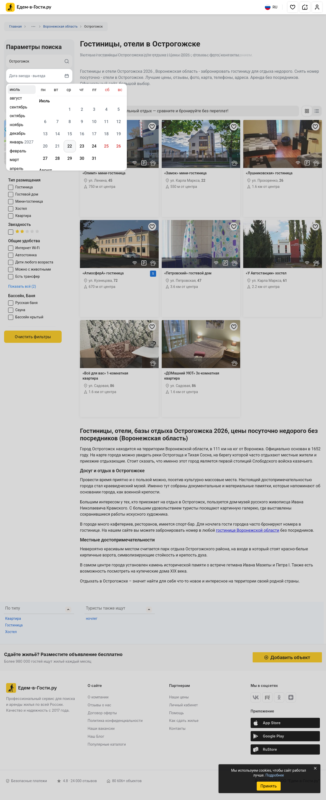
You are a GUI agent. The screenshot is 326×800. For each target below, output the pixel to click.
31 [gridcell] (94, 158)
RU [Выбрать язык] (271, 7)
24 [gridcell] (94, 146)
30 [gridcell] (81, 158)
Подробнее (274, 775)
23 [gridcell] (81, 146)
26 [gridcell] (118, 146)
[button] (293, 7)
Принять (268, 786)
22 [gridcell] (69, 146)
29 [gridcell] (69, 158)
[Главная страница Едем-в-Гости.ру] (28, 7)
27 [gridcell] (45, 158)
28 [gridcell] (57, 158)
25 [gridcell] (106, 146)
